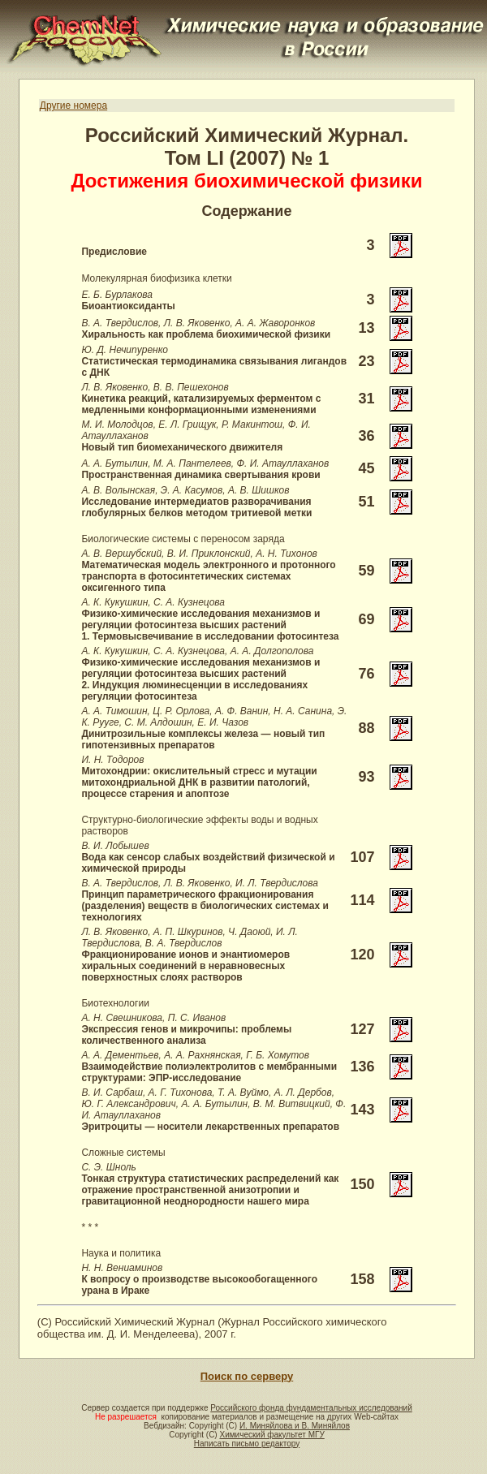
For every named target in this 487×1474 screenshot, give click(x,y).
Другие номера (73, 105)
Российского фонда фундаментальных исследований (311, 1407)
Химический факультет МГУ (271, 1434)
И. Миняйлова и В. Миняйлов (294, 1425)
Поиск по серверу (246, 1376)
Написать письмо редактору (247, 1443)
